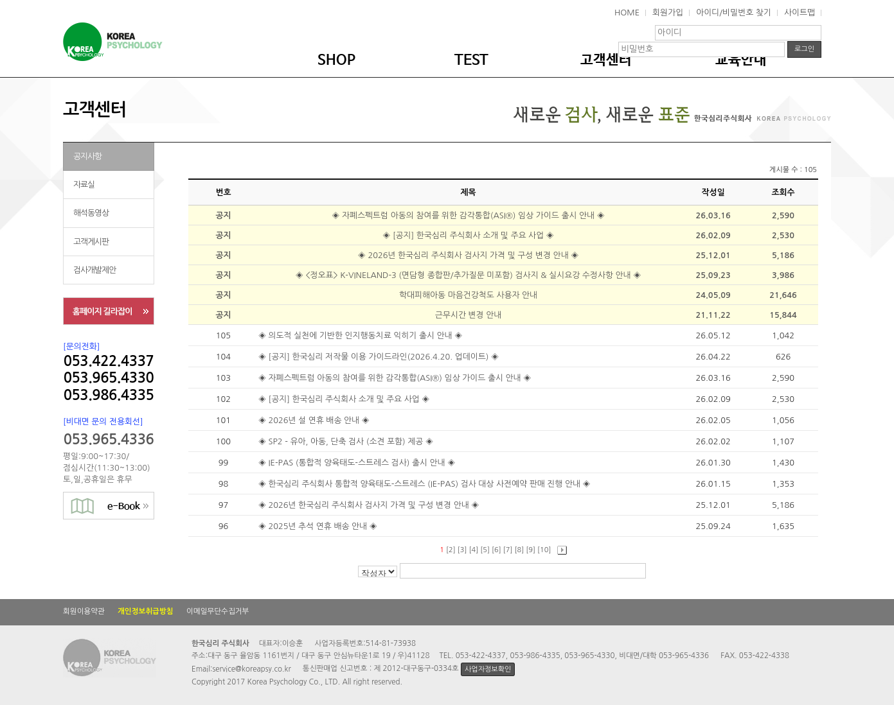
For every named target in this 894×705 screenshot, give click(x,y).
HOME (626, 12)
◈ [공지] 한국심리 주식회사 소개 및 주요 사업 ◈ (468, 235)
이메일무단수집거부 (217, 611)
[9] (530, 549)
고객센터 (606, 60)
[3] (462, 549)
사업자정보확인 (488, 669)
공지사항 (87, 156)
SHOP (336, 60)
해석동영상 (91, 213)
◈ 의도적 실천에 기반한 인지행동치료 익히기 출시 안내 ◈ (361, 335)
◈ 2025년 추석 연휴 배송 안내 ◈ (318, 526)
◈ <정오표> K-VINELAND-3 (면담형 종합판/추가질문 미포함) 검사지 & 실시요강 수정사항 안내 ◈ (468, 275)
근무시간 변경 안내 (468, 315)
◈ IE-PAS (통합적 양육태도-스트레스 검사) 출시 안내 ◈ (358, 462)
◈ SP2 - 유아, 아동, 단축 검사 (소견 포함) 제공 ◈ (347, 441)
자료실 (83, 184)
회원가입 (667, 12)
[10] (544, 549)
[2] (451, 549)
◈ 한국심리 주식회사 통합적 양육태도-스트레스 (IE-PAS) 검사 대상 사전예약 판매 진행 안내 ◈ (425, 484)
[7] (508, 549)
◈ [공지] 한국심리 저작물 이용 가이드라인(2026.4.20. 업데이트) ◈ (379, 356)
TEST (471, 60)
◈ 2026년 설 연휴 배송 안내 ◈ (314, 420)
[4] (474, 549)
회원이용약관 (84, 611)
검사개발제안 (94, 270)
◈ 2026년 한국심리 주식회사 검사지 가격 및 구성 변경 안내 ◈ (468, 255)
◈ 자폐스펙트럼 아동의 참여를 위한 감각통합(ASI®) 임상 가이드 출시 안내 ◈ (468, 215)
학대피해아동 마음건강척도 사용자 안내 (468, 295)
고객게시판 (91, 242)
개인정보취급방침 (146, 611)
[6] (496, 549)
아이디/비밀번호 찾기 (733, 12)
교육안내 (741, 60)
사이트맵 (799, 12)
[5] (485, 549)
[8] (519, 549)
